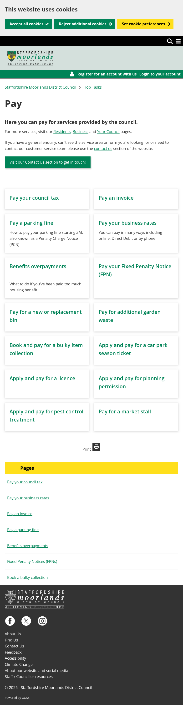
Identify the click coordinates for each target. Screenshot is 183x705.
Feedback (13, 652)
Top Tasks (93, 87)
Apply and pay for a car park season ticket (133, 349)
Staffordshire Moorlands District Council (40, 87)
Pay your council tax (34, 197)
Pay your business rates (128, 222)
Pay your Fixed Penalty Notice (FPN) (135, 270)
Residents (62, 131)
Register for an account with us (107, 74)
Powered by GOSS (17, 698)
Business (80, 131)
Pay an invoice (116, 197)
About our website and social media (36, 670)
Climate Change (19, 664)
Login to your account (160, 74)
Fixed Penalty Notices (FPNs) (32, 561)
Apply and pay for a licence (42, 378)
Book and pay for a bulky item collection (46, 349)
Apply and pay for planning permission (131, 382)
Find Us (11, 640)
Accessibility (15, 658)
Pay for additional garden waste (130, 315)
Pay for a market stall (125, 411)
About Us (13, 633)
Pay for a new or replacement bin (46, 315)
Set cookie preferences (143, 24)
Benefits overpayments (38, 266)
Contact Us (14, 646)
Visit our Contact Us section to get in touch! (48, 162)
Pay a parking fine (31, 222)
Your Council (108, 131)
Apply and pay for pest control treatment (46, 415)
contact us (103, 148)
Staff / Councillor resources (29, 676)
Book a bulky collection (27, 577)
